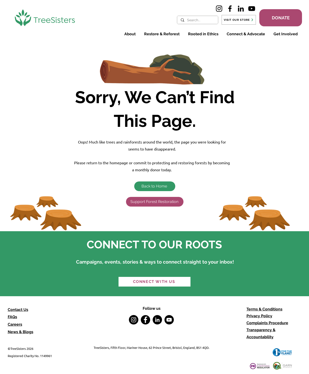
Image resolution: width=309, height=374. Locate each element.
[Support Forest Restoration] (154, 202)
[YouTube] (251, 8)
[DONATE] (280, 17)
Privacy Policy (259, 316)
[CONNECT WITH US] (154, 282)
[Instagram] (219, 8)
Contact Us (18, 309)
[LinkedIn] (241, 8)
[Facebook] (230, 8)
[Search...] (197, 20)
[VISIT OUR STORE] (239, 20)
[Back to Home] (154, 186)
